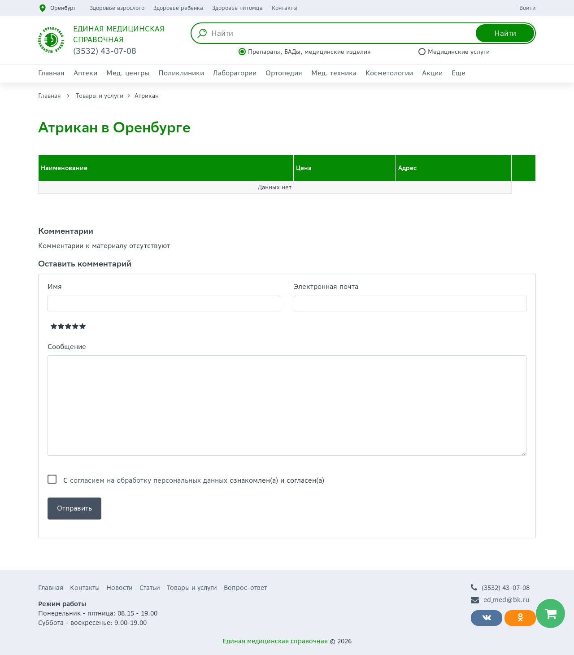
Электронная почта (326, 286)
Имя (55, 286)
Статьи (149, 588)
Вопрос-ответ (245, 588)
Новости (119, 588)
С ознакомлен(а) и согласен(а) (193, 480)
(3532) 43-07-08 (500, 588)
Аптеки (85, 73)
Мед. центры (127, 73)
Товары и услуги (99, 96)
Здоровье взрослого (117, 7)
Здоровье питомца (237, 7)
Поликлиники (181, 73)
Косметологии (389, 73)
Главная (51, 73)
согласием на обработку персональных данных (148, 480)
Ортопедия (283, 73)
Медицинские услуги (459, 52)
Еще (458, 73)
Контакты (284, 7)
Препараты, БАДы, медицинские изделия (309, 52)
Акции (432, 73)
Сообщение (67, 346)
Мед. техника (334, 73)
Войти (527, 7)
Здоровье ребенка (178, 7)
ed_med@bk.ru (500, 600)
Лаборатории (235, 73)
